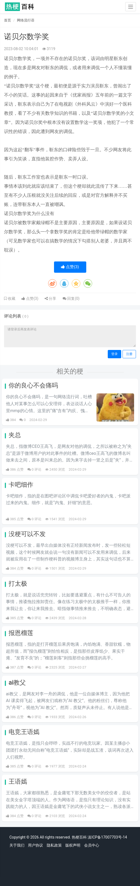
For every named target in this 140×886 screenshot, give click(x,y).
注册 (129, 354)
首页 (7, 20)
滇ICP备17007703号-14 (107, 837)
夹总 (15, 435)
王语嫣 (18, 781)
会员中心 (91, 845)
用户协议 (35, 845)
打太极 (18, 583)
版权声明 (72, 845)
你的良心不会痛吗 (33, 385)
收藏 (11, 298)
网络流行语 (25, 20)
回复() (71, 298)
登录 (114, 354)
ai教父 (17, 682)
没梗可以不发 (27, 534)
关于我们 (16, 845)
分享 (50, 298)
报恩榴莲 (21, 633)
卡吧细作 (21, 484)
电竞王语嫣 (24, 732)
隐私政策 (54, 845)
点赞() (70, 266)
